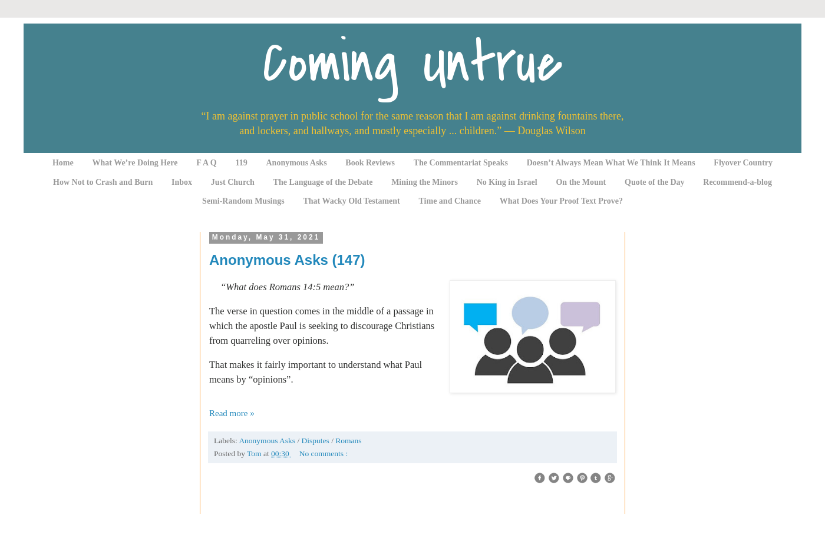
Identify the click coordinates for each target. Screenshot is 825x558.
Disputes (317, 440)
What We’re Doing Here (134, 162)
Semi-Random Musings (243, 201)
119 (242, 162)
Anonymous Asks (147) (287, 260)
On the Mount (581, 182)
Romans (348, 440)
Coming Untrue (412, 63)
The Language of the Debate (323, 182)
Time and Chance (450, 201)
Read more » (232, 413)
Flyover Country (743, 162)
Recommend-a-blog (737, 182)
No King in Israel (507, 182)
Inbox (181, 182)
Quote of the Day (655, 182)
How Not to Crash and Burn (103, 182)
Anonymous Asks (296, 162)
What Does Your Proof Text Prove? (561, 201)
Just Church (233, 182)
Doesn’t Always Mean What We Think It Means (611, 162)
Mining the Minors (424, 182)
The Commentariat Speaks (461, 162)
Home (63, 162)
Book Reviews (370, 162)
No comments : (323, 453)
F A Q (206, 162)
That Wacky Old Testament (351, 201)
